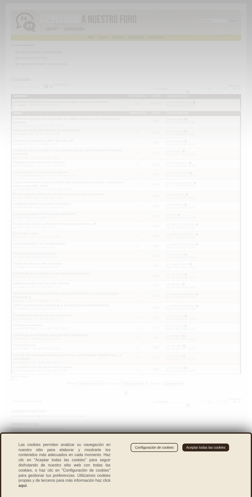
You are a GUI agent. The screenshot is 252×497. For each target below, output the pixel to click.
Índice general (24, 45)
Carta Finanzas (24, 345)
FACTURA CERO (26, 234)
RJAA (21, 266)
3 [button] (218, 88)
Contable (21, 79)
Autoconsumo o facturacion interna (40, 172)
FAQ (91, 37)
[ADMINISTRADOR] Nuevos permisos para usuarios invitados (60, 101)
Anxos (22, 300)
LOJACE (23, 362)
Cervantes (177, 119)
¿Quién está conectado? (29, 411)
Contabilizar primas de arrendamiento (42, 315)
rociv (21, 247)
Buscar (103, 37)
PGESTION (25, 207)
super (21, 104)
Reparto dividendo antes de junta (38, 162)
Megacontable (179, 264)
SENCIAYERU (179, 172)
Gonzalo (23, 157)
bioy (20, 227)
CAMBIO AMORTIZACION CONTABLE (42, 204)
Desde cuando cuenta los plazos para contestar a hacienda (58, 194)
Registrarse (135, 37)
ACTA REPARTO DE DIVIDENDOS (39, 244)
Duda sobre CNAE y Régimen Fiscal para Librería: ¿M (54, 224)
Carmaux (23, 348)
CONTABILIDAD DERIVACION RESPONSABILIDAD (52, 273)
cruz (20, 217)
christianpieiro (26, 165)
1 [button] (212, 88)
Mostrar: (85, 383)
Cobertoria (24, 318)
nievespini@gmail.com (31, 175)
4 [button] (220, 88)
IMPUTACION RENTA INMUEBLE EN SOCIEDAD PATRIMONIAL (61, 305)
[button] (205, 88)
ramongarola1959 (28, 189)
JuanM (22, 133)
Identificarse (156, 37)
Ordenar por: (127, 383)
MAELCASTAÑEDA (182, 224)
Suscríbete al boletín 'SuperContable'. (43, 64)
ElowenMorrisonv (181, 102)
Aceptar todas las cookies (205, 447)
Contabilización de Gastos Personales (42, 367)
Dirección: (167, 383)
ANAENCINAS (27, 328)
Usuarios (118, 37)
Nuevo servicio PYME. (33, 58)
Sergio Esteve (26, 370)
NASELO (23, 308)
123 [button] (234, 88)
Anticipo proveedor (28, 325)
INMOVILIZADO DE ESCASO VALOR (41, 283)
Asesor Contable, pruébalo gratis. (41, 52)
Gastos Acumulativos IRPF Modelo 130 (43, 140)
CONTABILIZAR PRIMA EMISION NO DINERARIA (50, 335)
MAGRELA (24, 125)
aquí (22, 485)
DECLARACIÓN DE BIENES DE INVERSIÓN (46, 130)
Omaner (23, 237)
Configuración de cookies (154, 447)
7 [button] (227, 88)
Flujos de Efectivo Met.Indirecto (37, 263)
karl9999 (23, 338)
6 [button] (225, 88)
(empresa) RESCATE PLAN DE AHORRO (44, 214)
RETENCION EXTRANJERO (34, 254)
